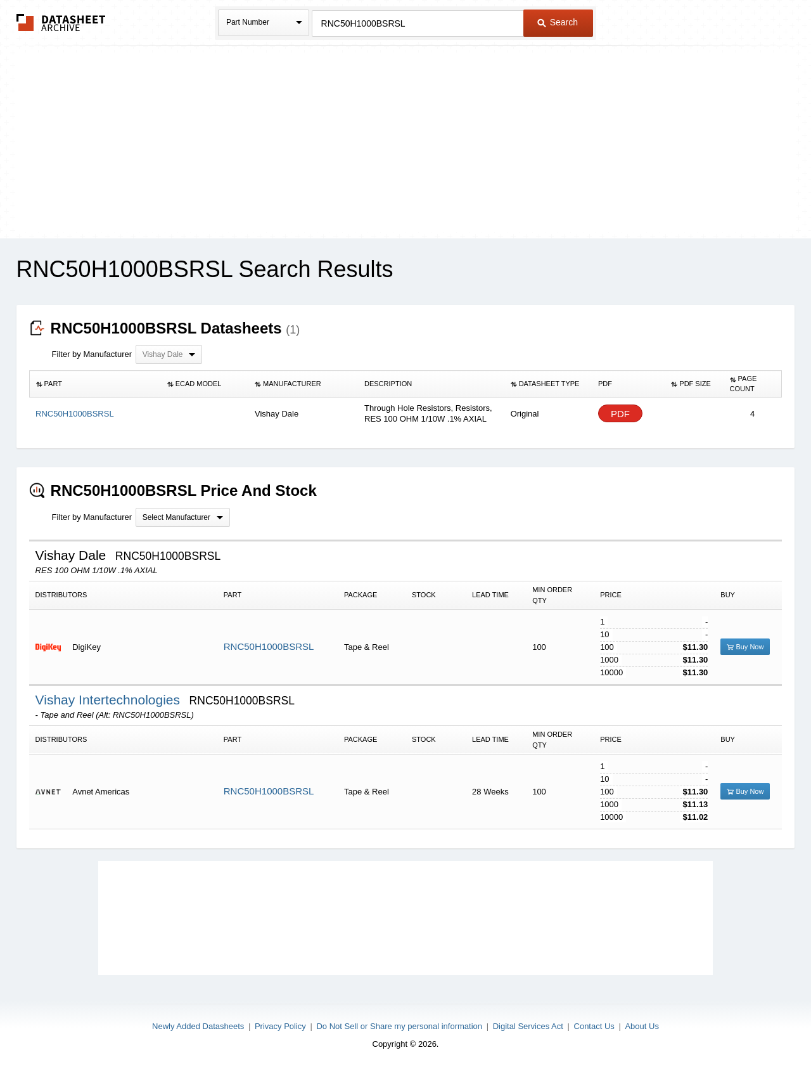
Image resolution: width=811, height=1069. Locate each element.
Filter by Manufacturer (92, 354)
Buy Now (745, 647)
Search (557, 22)
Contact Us (594, 1026)
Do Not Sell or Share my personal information (399, 1026)
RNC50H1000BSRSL (269, 646)
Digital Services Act (528, 1026)
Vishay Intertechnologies (109, 699)
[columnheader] (95, 384)
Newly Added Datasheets (198, 1026)
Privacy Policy (280, 1026)
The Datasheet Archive (61, 22)
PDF (620, 413)
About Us (641, 1026)
